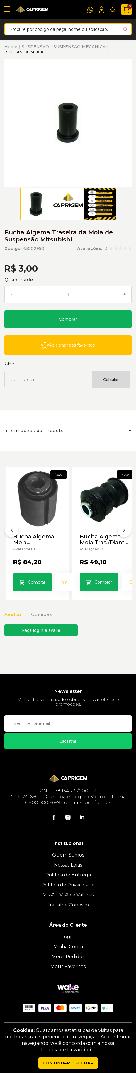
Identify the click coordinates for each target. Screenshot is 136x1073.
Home (10, 46)
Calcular (111, 379)
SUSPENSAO (35, 46)
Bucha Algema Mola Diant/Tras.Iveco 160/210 (35, 539)
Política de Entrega (68, 875)
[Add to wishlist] (68, 345)
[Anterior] (11, 531)
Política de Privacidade (68, 885)
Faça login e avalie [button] (41, 630)
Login (68, 936)
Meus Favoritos (68, 966)
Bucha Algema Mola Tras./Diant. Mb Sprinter (103, 539)
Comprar (68, 319)
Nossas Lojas (68, 865)
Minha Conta (68, 946)
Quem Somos (68, 855)
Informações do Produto (34, 430)
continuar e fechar (68, 1063)
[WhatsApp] (90, 10)
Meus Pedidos (68, 956)
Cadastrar (67, 741)
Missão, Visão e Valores (67, 895)
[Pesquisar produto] (125, 29)
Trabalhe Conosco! (68, 905)
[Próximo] (124, 531)
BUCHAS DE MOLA (23, 52)
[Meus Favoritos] (112, 9)
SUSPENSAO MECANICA (79, 46)
